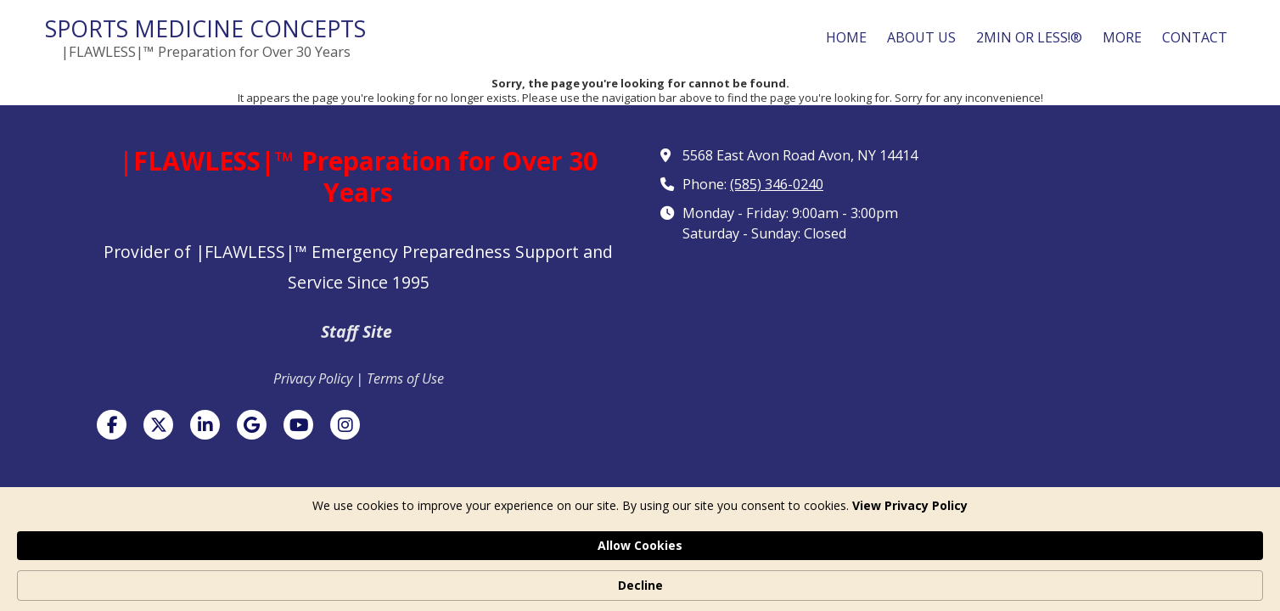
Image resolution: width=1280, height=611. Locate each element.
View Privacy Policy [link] (364, 585)
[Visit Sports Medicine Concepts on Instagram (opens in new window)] (345, 425)
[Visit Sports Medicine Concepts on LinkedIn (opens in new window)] (205, 425)
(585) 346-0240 (776, 184)
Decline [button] (981, 577)
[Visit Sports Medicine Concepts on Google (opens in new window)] (252, 425)
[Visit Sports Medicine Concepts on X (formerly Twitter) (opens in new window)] (158, 425)
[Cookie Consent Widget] (640, 577)
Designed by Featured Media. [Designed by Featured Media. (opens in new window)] (769, 528)
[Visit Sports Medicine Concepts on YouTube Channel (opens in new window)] (298, 425)
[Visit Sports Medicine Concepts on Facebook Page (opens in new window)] (111, 425)
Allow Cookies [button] (864, 576)
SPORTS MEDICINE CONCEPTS (205, 28)
